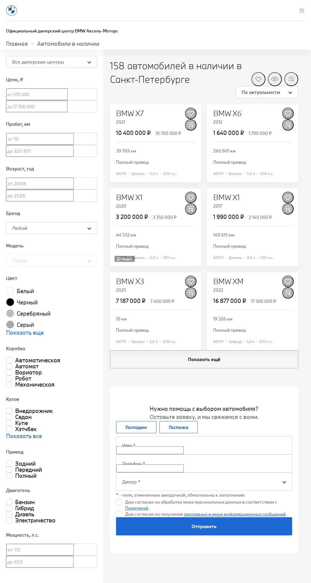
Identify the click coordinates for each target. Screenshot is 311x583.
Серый (25, 324)
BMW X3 (130, 281)
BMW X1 (129, 197)
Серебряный (33, 313)
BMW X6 (227, 113)
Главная (17, 44)
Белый (25, 291)
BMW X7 (130, 113)
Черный (27, 302)
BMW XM (228, 281)
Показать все (24, 436)
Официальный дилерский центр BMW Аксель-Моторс (62, 31)
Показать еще (25, 332)
